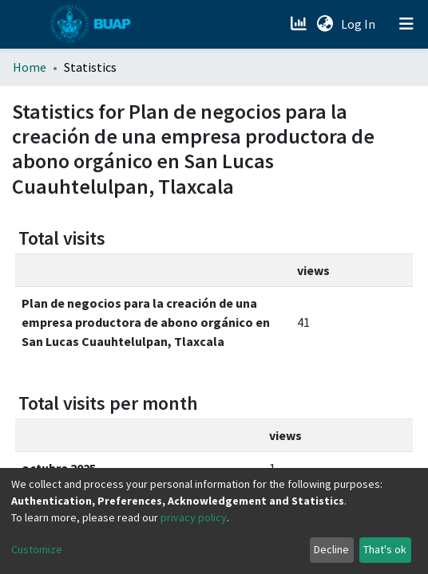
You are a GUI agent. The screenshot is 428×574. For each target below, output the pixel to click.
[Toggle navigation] (406, 24)
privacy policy (193, 517)
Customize (36, 549)
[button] (324, 23)
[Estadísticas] (299, 23)
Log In (359, 24)
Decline (331, 549)
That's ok (384, 549)
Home (29, 67)
